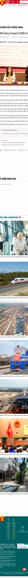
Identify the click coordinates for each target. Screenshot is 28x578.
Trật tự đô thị (12, 5)
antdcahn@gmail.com (22, 531)
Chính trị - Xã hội (21, 5)
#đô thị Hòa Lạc (21, 150)
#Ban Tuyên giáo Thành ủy (9, 150)
